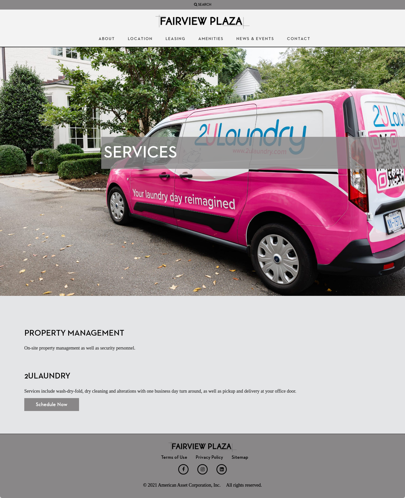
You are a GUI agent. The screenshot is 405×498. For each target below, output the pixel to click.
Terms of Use (174, 457)
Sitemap (240, 457)
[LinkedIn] (221, 469)
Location (140, 39)
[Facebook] (183, 469)
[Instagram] (202, 469)
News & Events (255, 39)
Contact (298, 39)
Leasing (175, 39)
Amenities (210, 39)
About (107, 39)
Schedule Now (51, 404)
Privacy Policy (209, 457)
